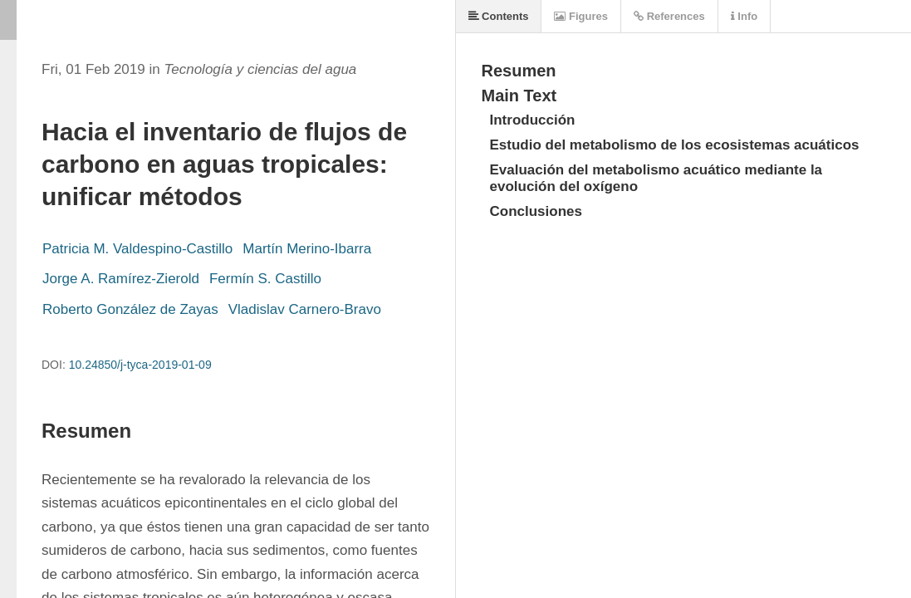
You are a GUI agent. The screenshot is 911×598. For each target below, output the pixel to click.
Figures (581, 16)
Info (744, 16)
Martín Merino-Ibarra (306, 249)
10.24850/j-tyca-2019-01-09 (140, 364)
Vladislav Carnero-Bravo (304, 309)
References (669, 16)
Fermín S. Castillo (265, 279)
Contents (498, 16)
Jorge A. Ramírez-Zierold (120, 279)
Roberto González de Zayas (130, 309)
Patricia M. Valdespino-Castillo (137, 249)
